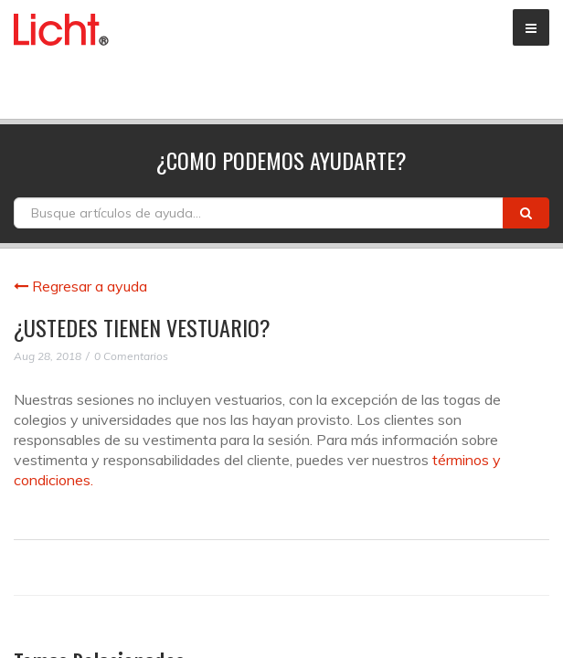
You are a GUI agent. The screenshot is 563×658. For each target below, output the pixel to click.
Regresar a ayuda (80, 286)
